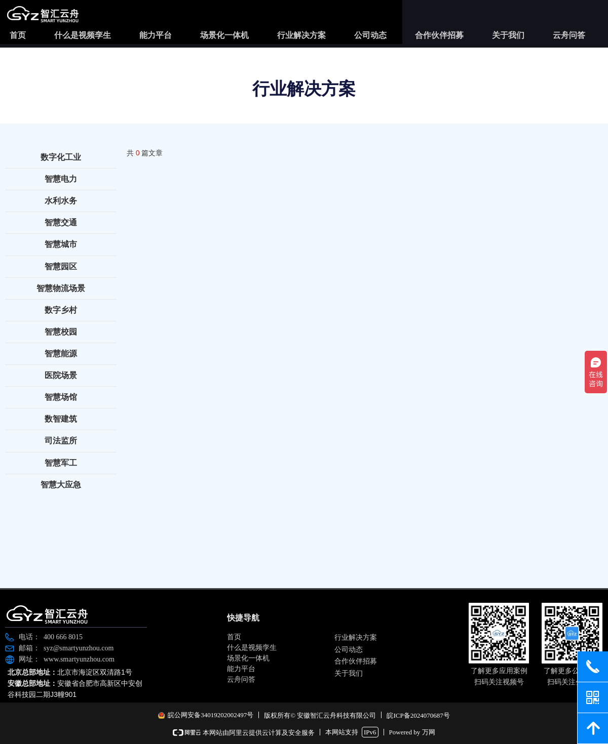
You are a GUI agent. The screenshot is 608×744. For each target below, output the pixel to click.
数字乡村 (61, 310)
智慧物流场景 (60, 288)
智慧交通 (61, 222)
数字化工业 (61, 157)
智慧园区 (61, 266)
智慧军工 (61, 463)
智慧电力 (61, 179)
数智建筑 (61, 419)
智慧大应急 (61, 484)
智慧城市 (61, 244)
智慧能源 (61, 353)
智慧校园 (61, 331)
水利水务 (61, 200)
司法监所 (61, 440)
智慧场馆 (61, 397)
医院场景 (61, 375)
